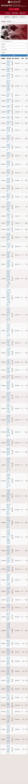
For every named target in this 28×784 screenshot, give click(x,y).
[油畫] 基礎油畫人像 (9, 112)
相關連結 (7, 17)
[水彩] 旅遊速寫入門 (9, 123)
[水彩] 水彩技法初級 (9, 95)
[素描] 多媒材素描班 (9, 377)
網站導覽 (16, 9)
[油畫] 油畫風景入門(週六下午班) (9, 607)
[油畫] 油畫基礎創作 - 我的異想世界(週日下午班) (9, 420)
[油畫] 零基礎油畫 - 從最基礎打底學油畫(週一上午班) (9, 207)
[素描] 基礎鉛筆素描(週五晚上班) (9, 196)
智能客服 (7, 13)
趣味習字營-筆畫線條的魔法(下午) (8, 652)
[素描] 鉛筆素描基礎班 (9, 70)
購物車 (15, 13)
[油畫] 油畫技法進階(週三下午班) (9, 172)
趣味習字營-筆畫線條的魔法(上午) (8, 643)
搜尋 (14, 55)
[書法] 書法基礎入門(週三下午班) (9, 246)
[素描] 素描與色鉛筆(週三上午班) (9, 164)
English (11, 9)
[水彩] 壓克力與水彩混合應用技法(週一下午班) (9, 353)
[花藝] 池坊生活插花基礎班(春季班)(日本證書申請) (9, 551)
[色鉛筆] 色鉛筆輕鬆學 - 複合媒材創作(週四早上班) (8, 385)
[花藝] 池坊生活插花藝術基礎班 (9, 560)
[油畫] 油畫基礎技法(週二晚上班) (9, 155)
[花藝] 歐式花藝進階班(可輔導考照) (9, 254)
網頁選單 (23, 13)
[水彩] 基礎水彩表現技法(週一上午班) (9, 342)
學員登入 (22, 17)
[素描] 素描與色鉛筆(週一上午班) (9, 130)
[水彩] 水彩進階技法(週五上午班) (9, 188)
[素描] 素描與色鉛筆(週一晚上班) (9, 138)
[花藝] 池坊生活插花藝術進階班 (9, 569)
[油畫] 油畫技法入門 (9, 101)
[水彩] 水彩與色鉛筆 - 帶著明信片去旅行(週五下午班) (9, 397)
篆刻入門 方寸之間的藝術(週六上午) (8, 697)
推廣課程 (3, 21)
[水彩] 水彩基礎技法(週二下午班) (9, 147)
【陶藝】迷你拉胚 (8, 712)
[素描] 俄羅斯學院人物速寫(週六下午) (9, 442)
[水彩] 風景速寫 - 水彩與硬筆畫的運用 (9, 369)
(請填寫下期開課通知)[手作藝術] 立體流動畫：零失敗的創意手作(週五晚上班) (8, 630)
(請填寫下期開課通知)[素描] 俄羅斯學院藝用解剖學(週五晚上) (9, 496)
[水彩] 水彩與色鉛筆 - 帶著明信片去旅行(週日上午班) (9, 408)
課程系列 (15, 17)
